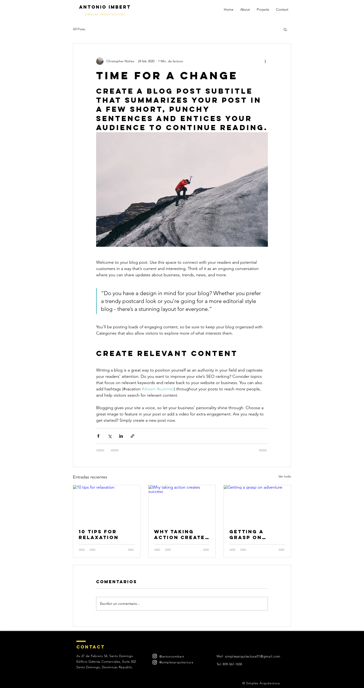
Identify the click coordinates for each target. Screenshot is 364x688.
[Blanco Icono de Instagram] (155, 656)
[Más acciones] (265, 61)
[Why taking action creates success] (182, 504)
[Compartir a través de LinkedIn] (121, 436)
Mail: (220, 656)
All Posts (79, 29)
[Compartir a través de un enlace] (132, 436)
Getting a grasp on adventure (248, 534)
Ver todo (285, 476)
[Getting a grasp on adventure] (257, 504)
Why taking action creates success (181, 534)
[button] (285, 29)
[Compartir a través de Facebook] (98, 436)
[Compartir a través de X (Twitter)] (109, 436)
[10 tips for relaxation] (106, 504)
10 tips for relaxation (99, 534)
